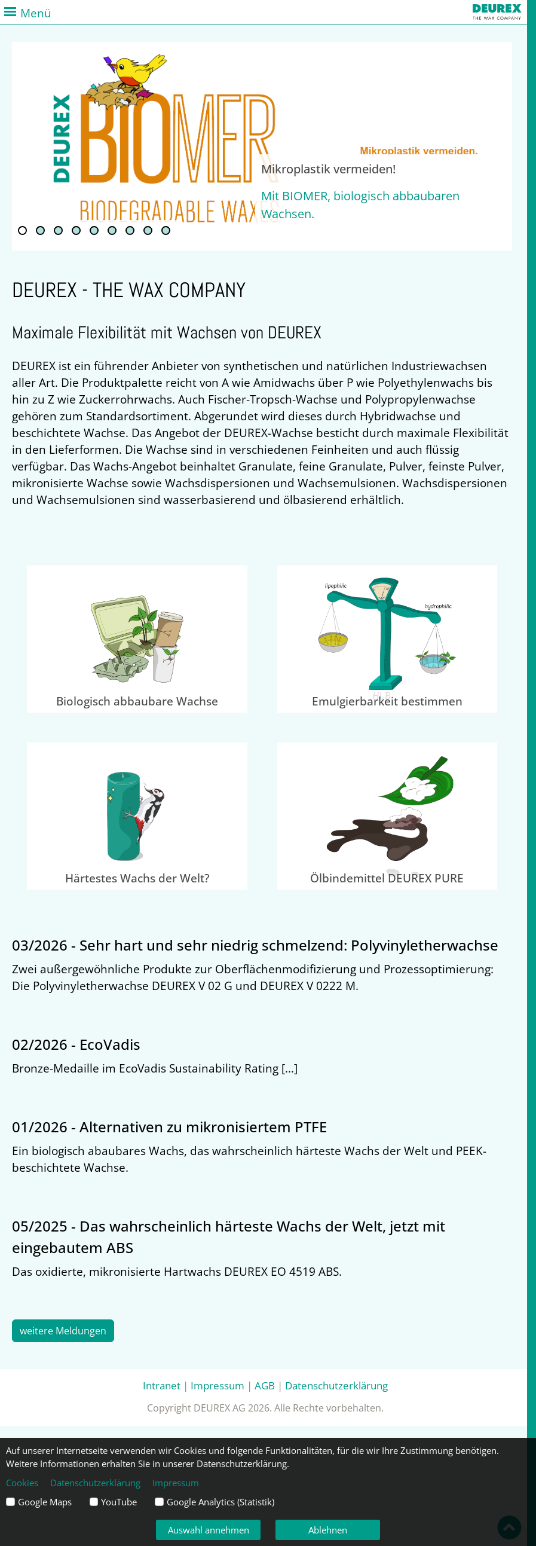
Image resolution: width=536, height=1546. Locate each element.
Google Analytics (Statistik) (220, 1502)
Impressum (217, 1385)
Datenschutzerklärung (336, 1385)
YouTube (119, 1502)
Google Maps (45, 1502)
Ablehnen (327, 1530)
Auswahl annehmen (208, 1530)
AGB (265, 1385)
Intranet (161, 1385)
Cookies (22, 1483)
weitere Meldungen (63, 1330)
